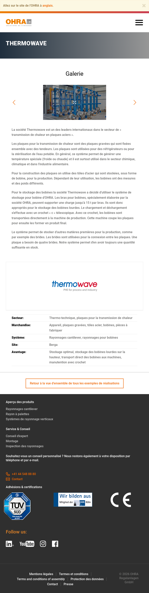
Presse (68, 584)
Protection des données (87, 579)
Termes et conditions (73, 574)
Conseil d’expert (17, 436)
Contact (14, 479)
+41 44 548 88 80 (21, 474)
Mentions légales (41, 574)
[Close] (144, 5)
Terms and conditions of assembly (41, 579)
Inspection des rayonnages (24, 446)
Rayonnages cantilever (22, 409)
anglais (47, 5)
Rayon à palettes (17, 414)
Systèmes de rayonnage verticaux (29, 419)
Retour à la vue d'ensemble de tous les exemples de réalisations (74, 383)
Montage (12, 441)
